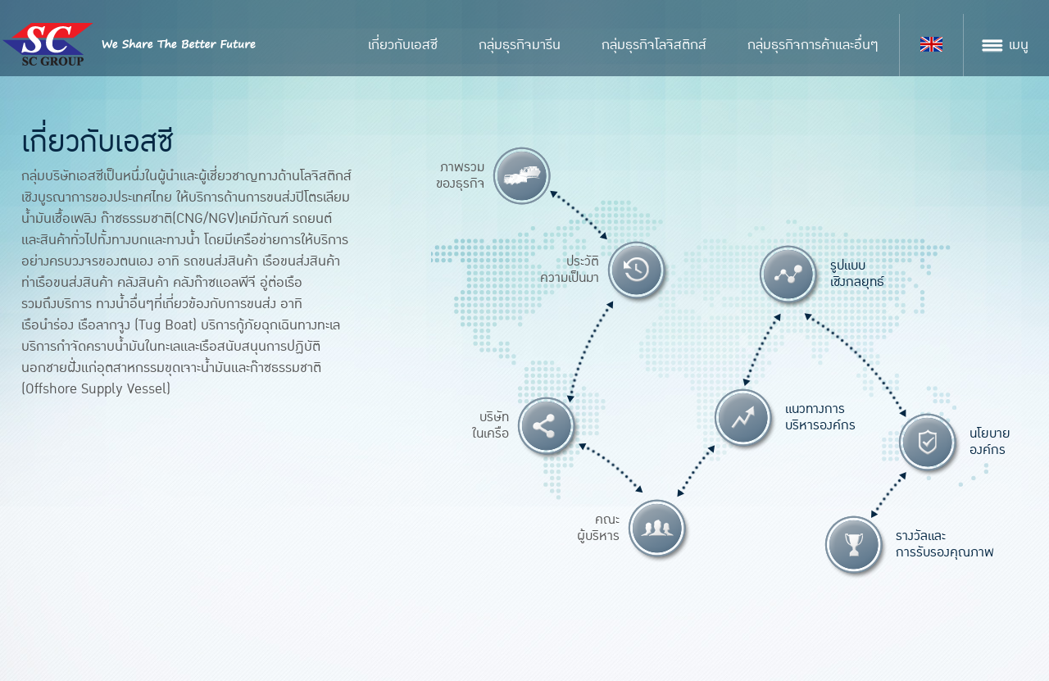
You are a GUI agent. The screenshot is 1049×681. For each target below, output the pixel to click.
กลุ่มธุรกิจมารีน (520, 45)
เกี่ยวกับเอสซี (403, 45)
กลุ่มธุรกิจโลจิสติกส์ (654, 45)
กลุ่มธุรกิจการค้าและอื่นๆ (813, 45)
